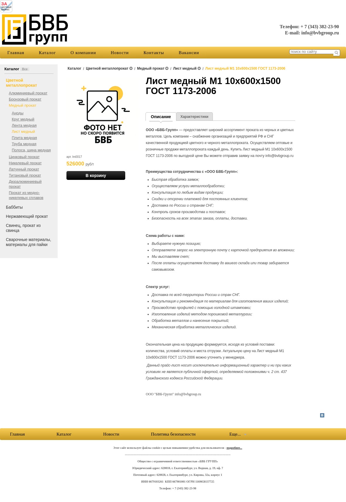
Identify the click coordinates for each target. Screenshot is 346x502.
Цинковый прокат (24, 157)
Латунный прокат (24, 169)
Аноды (18, 113)
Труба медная (24, 144)
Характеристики (194, 117)
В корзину (96, 175)
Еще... (235, 434)
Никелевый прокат (25, 163)
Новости (120, 52)
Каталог (47, 52)
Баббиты (14, 207)
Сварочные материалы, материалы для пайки (28, 242)
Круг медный (23, 119)
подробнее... (234, 447)
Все (25, 69)
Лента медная (24, 125)
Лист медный (23, 131)
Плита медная (24, 137)
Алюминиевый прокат (28, 93)
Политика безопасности (173, 434)
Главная (15, 52)
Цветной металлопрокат (21, 83)
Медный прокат (22, 105)
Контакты (153, 52)
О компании (83, 52)
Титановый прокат (25, 175)
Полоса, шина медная (31, 150)
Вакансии (189, 52)
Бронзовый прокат (25, 99)
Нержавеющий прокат (27, 216)
